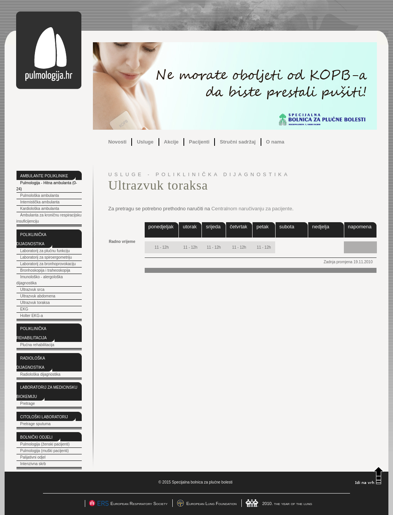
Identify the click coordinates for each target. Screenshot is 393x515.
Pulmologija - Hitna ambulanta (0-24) (47, 186)
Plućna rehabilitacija (37, 345)
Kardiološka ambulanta (39, 208)
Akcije (171, 142)
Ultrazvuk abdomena (37, 296)
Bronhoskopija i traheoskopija (45, 270)
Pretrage (27, 403)
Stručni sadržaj (238, 142)
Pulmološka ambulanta (39, 195)
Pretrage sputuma (35, 424)
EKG (24, 309)
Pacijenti (199, 142)
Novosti (117, 142)
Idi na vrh (369, 475)
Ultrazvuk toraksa (35, 302)
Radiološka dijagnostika (40, 374)
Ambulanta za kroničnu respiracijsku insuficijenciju (49, 218)
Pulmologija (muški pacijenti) (44, 451)
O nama (275, 142)
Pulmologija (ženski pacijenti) (44, 444)
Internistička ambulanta (39, 202)
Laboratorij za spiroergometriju (46, 257)
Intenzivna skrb (33, 464)
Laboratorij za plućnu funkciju (44, 251)
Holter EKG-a (31, 316)
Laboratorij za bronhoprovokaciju (48, 264)
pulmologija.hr (48, 50)
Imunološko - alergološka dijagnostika (40, 280)
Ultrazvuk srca (32, 289)
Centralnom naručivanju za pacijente (251, 208)
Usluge (145, 142)
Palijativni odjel (32, 457)
